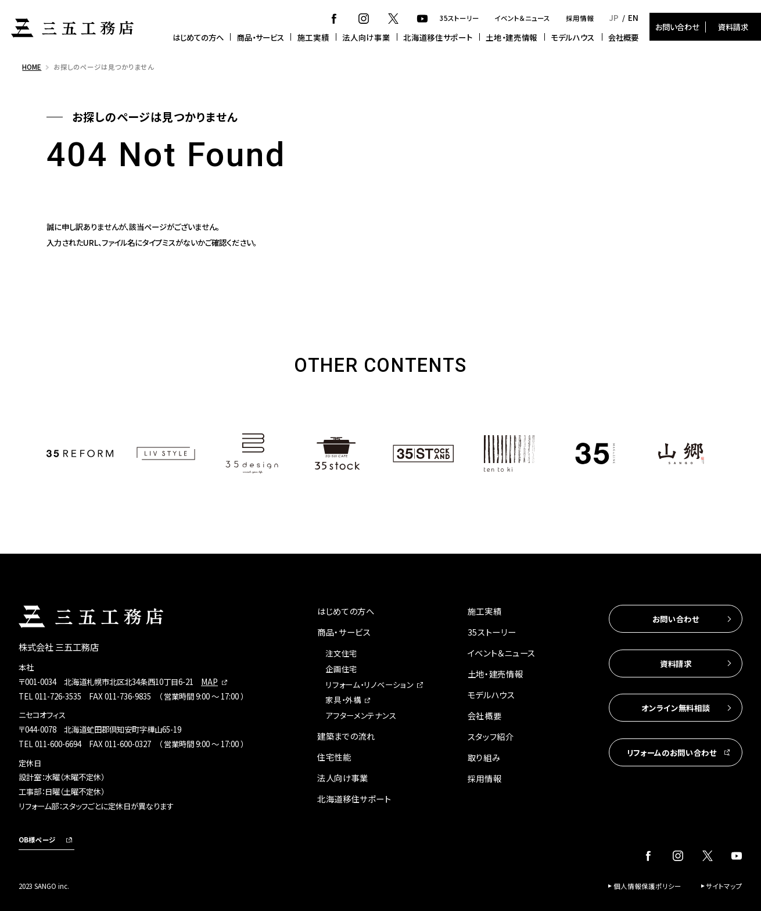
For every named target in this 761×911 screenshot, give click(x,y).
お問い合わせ (677, 27)
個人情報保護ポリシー (647, 886)
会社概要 (623, 37)
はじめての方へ (198, 37)
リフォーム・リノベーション (369, 684)
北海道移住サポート (437, 37)
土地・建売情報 (511, 37)
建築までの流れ (346, 736)
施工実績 (313, 37)
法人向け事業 (366, 37)
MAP (209, 681)
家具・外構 (343, 699)
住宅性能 (334, 757)
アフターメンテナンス (360, 715)
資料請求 (733, 27)
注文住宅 (341, 653)
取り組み (484, 757)
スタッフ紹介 (491, 736)
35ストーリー (459, 18)
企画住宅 (341, 669)
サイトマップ (724, 886)
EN (633, 17)
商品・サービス (260, 37)
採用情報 (580, 18)
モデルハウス (573, 37)
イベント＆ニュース (522, 18)
